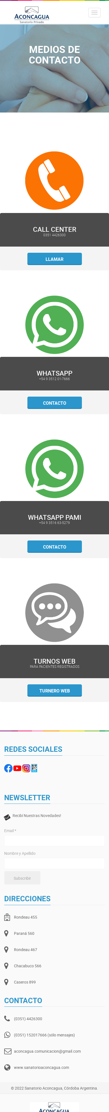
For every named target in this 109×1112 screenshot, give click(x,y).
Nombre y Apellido (19, 853)
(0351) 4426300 (28, 1018)
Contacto (54, 403)
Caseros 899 (25, 982)
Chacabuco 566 (27, 965)
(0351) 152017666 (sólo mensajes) (44, 1035)
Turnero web (54, 691)
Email (10, 830)
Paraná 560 (24, 933)
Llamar (54, 259)
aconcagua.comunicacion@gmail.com (47, 1051)
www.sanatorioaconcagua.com (41, 1067)
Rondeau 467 (25, 949)
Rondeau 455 (25, 917)
